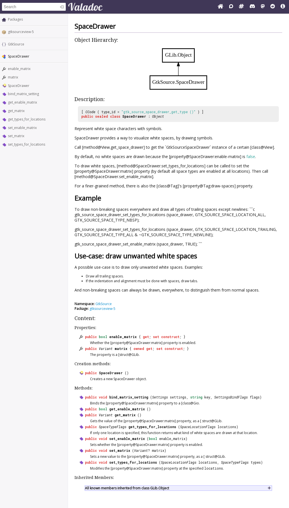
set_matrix (16, 135)
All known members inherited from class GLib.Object (127, 488)
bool (103, 336)
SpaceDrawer (18, 85)
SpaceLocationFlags (198, 426)
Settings (160, 397)
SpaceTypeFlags (112, 426)
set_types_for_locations (26, 144)
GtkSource (16, 44)
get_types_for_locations (26, 119)
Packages (15, 19)
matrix (13, 77)
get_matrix (16, 110)
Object (158, 116)
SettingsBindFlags (231, 397)
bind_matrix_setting (23, 93)
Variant (106, 348)
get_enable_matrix (22, 102)
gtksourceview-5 (21, 31)
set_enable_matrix (22, 127)
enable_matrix (19, 68)
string (196, 397)
